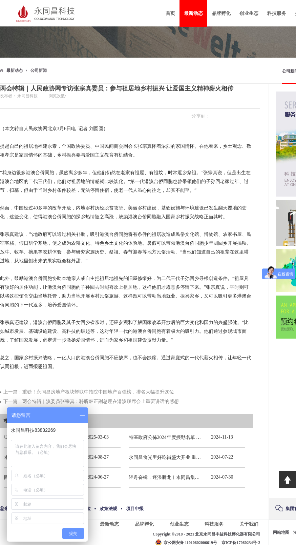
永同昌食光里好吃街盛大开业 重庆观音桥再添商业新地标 (189, 457)
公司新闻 (38, 70)
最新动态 (14, 70)
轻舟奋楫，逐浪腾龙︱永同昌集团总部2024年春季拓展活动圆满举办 (200, 477)
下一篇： (91, 401)
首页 (170, 13)
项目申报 (135, 508)
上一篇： (88, 392)
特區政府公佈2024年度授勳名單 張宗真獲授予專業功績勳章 (191, 437)
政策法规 (108, 508)
